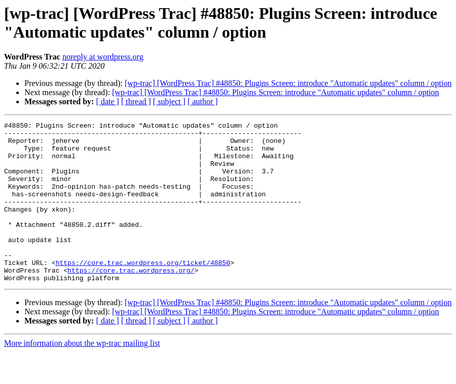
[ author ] (203, 101)
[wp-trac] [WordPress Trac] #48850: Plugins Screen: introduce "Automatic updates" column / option (288, 83)
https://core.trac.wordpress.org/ (131, 300)
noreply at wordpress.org (103, 56)
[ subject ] (169, 101)
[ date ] (107, 101)
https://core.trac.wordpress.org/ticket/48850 (142, 291)
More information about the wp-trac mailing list (82, 375)
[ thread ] (136, 101)
